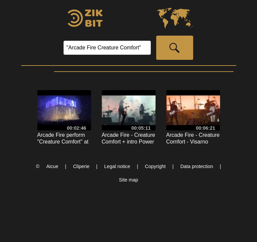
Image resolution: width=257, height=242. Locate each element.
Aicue (52, 166)
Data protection (196, 166)
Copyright (155, 166)
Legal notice (117, 166)
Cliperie (81, 166)
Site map (128, 180)
